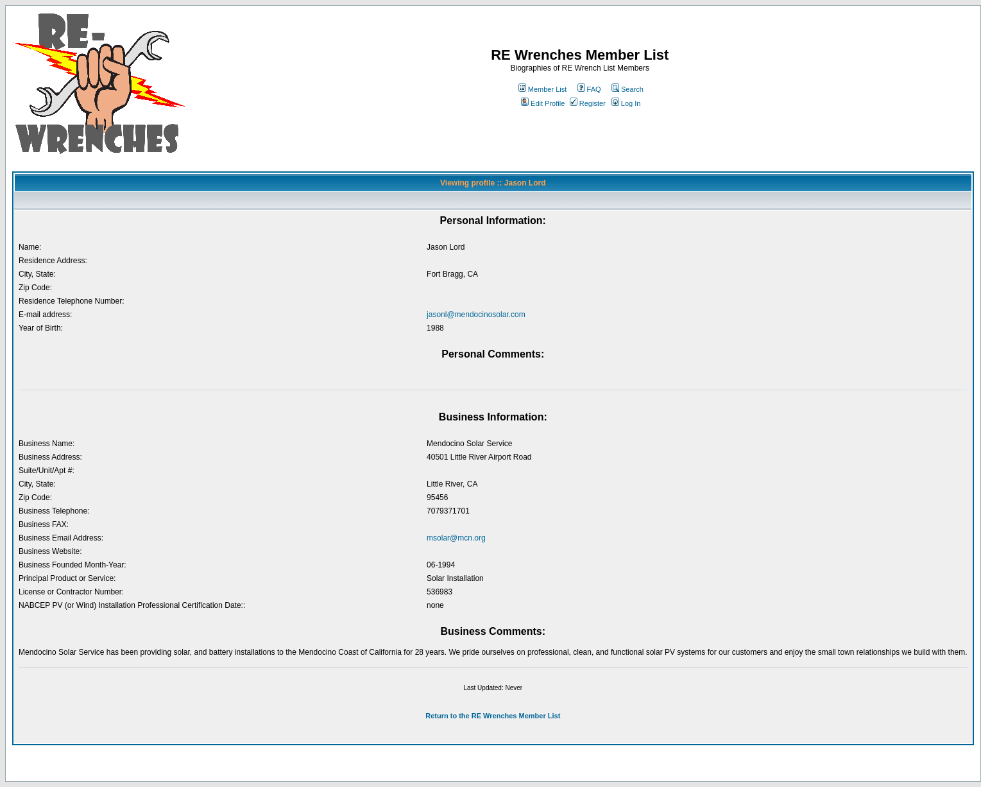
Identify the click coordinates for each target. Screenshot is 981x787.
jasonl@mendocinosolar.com (476, 314)
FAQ (589, 89)
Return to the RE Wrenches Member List (492, 716)
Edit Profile (543, 103)
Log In (626, 103)
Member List (542, 89)
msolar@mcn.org (456, 537)
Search (627, 89)
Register (588, 103)
